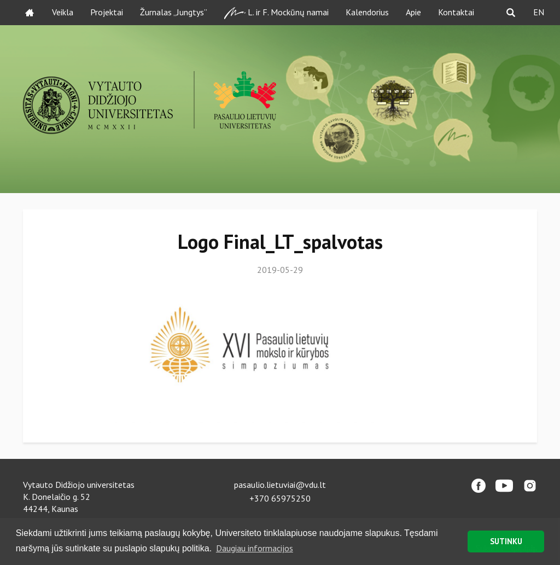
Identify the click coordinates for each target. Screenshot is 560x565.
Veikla (62, 12)
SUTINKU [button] (506, 541)
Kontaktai (456, 12)
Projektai (106, 12)
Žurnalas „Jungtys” (173, 12)
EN (538, 12)
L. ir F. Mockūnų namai (276, 13)
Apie (413, 12)
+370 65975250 (280, 498)
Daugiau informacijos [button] (254, 548)
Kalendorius (367, 12)
